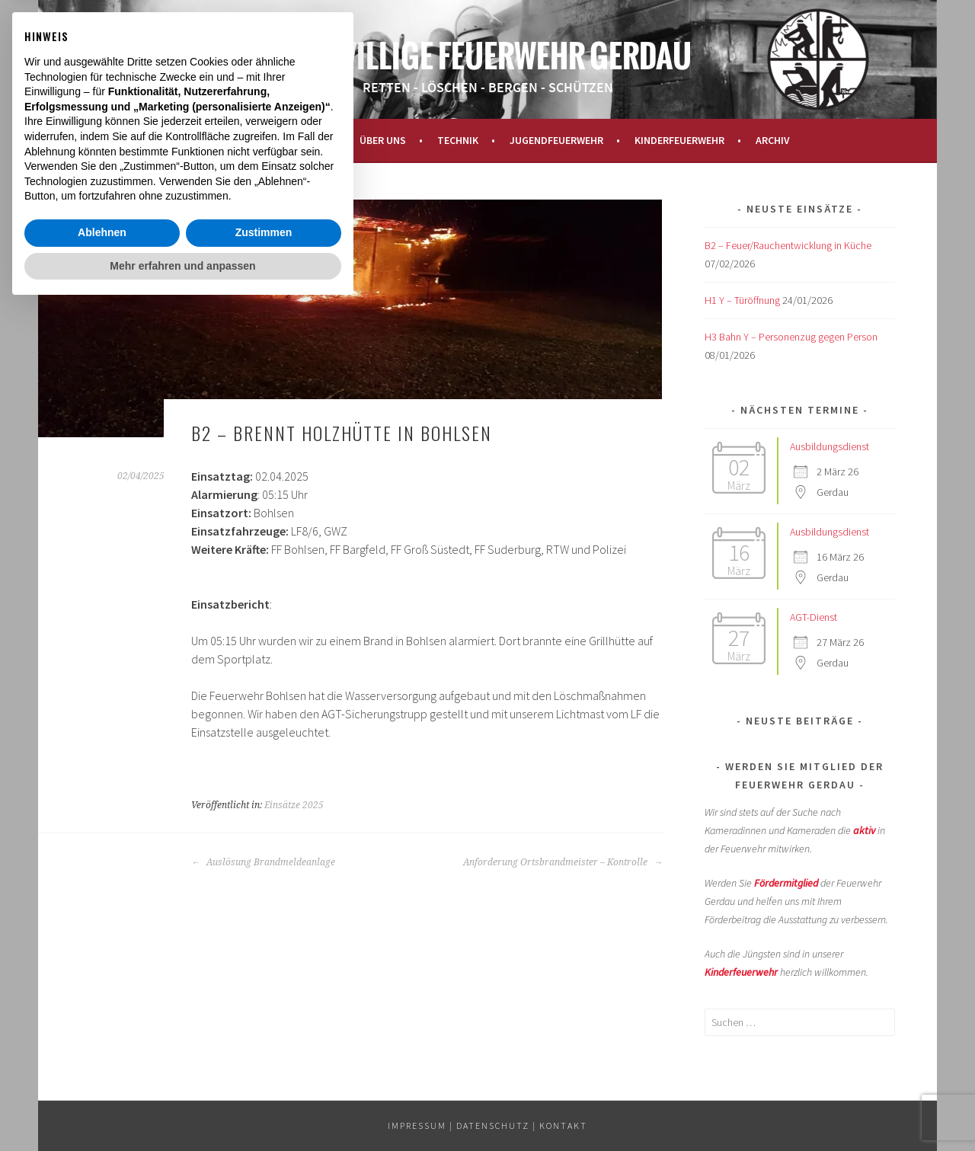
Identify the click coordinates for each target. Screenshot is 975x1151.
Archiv (773, 140)
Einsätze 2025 (294, 805)
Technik (457, 140)
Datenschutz (492, 1125)
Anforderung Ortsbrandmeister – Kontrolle (563, 862)
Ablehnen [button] (102, 1076)
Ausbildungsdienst (829, 446)
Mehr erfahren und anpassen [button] (182, 1109)
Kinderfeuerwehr (679, 140)
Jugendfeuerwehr (556, 140)
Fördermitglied (786, 883)
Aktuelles (301, 140)
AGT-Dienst (813, 617)
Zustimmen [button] (263, 1076)
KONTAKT (563, 1125)
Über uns (383, 140)
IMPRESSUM (417, 1125)
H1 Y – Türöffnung (742, 300)
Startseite (215, 140)
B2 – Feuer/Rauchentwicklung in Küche (788, 245)
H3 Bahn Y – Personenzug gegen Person (791, 337)
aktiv (864, 830)
